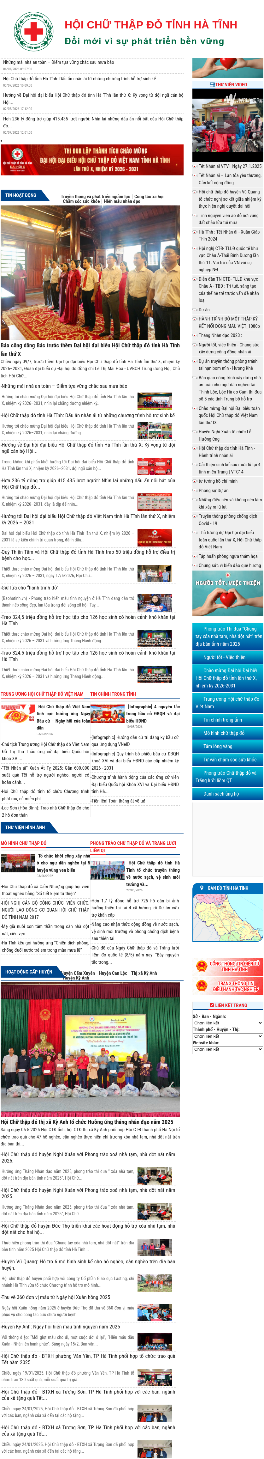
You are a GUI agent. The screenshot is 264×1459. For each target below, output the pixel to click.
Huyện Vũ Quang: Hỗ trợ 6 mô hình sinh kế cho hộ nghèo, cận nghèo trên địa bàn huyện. (88, 1264)
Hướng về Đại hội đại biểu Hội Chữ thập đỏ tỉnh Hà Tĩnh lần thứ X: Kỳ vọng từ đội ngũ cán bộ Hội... (88, 448)
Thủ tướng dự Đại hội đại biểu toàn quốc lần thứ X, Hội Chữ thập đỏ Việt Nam (230, 540)
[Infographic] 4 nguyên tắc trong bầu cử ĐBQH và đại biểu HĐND (153, 714)
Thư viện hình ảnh (25, 827)
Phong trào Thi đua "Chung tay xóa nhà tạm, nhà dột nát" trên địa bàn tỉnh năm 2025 (229, 636)
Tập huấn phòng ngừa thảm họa (228, 556)
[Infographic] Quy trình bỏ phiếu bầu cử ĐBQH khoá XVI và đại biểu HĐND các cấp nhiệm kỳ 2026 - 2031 (135, 761)
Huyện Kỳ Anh (76, 978)
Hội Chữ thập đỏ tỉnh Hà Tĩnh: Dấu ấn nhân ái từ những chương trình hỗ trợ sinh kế (79, 79)
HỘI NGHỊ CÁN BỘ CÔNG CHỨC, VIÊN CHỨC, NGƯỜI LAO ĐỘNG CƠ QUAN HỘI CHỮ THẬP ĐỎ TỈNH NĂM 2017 (45, 910)
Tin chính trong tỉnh (113, 694)
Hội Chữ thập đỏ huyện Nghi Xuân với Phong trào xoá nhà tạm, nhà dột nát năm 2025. (88, 1157)
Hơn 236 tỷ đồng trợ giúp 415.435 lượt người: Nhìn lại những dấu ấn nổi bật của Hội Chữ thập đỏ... (88, 483)
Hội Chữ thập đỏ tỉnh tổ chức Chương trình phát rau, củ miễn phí (45, 795)
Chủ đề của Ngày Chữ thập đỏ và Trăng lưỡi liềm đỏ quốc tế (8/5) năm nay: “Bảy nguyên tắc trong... (135, 955)
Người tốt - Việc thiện (224, 657)
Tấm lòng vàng (217, 746)
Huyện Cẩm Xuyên (78, 973)
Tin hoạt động (20, 195)
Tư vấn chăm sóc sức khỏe (229, 760)
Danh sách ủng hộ (221, 794)
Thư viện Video (231, 85)
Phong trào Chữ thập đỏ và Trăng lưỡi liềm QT (133, 846)
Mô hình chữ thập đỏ (23, 843)
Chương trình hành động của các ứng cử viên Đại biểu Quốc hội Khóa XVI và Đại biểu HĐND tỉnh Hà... (135, 784)
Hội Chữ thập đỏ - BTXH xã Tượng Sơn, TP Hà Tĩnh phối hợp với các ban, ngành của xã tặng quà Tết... (88, 1395)
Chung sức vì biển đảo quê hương (230, 565)
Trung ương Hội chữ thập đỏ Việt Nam (42, 694)
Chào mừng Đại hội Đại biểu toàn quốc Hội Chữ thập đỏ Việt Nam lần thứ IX (229, 415)
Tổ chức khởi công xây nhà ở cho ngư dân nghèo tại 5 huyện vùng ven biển (63, 863)
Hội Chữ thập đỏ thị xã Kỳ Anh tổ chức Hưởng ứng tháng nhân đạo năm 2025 (87, 1122)
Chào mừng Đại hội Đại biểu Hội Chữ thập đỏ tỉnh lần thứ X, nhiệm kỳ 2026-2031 (227, 678)
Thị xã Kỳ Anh (144, 973)
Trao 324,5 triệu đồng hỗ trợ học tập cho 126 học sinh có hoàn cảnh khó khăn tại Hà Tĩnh (88, 620)
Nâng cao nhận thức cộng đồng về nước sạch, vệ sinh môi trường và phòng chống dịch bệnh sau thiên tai (135, 931)
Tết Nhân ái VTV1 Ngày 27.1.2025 (230, 166)
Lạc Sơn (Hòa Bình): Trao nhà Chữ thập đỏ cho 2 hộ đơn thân (45, 811)
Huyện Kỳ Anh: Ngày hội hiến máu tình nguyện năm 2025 (61, 1326)
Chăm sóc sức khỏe (81, 201)
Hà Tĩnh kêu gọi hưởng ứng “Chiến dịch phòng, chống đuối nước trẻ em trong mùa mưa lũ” (45, 946)
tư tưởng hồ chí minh (218, 481)
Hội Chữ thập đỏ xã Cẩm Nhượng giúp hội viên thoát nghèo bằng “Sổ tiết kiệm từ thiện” (45, 890)
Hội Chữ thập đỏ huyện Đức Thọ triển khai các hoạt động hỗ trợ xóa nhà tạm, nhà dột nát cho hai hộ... (88, 1229)
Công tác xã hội (148, 196)
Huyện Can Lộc (113, 973)
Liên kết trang (227, 1005)
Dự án (204, 310)
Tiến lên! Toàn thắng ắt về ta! (118, 801)
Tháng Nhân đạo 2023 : (220, 335)
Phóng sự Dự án (213, 490)
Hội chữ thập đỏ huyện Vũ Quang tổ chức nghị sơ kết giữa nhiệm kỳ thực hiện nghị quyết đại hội (230, 199)
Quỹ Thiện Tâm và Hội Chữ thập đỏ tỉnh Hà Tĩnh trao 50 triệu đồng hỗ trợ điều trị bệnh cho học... (88, 555)
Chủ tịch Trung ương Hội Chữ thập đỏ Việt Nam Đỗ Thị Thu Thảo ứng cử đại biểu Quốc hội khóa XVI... (45, 751)
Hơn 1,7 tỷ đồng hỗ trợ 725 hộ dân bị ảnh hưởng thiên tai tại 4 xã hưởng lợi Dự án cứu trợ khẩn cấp (135, 908)
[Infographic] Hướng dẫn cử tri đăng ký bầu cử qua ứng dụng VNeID (135, 741)
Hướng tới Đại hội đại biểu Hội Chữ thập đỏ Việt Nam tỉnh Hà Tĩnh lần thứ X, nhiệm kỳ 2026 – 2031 (88, 519)
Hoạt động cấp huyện (28, 972)
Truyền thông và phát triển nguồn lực (95, 196)
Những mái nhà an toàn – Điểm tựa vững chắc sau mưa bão (58, 62)
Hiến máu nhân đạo (122, 201)
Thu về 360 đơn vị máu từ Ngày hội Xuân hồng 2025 (56, 1297)
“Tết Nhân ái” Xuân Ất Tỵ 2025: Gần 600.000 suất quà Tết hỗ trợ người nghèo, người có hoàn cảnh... (45, 775)
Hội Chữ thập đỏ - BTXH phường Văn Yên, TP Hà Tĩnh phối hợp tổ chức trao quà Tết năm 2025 (88, 1359)
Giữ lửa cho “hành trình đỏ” (30, 587)
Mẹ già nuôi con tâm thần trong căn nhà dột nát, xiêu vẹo (45, 930)
